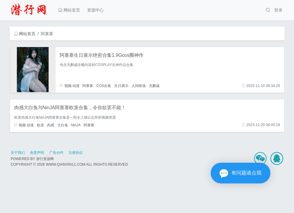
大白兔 (62, 125)
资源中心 (95, 10)
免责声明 (37, 153)
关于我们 (18, 153)
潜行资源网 (45, 159)
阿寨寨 (87, 86)
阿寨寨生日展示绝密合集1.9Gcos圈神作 (102, 55)
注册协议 (76, 153)
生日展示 (121, 86)
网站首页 (69, 10)
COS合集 (103, 86)
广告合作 (56, 153)
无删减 (154, 86)
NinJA (76, 125)
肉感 (50, 125)
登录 (278, 10)
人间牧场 (138, 86)
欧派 (40, 125)
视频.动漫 (69, 86)
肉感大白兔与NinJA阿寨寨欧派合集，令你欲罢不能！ (70, 107)
